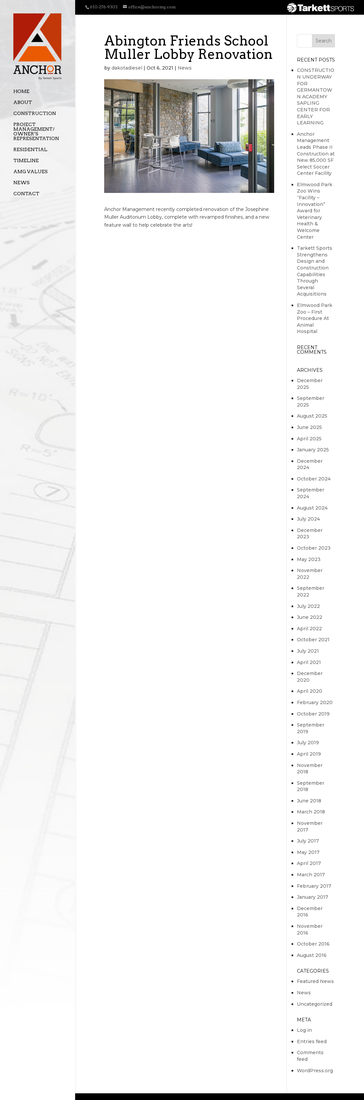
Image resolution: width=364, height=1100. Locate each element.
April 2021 (309, 662)
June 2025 (309, 427)
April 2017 (309, 863)
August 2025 (312, 416)
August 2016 (312, 955)
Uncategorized (314, 1004)
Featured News (315, 981)
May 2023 (309, 559)
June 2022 (309, 617)
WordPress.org (315, 1071)
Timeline (26, 160)
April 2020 (309, 691)
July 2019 (308, 743)
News (21, 182)
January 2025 (313, 450)
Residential (30, 149)
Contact (26, 193)
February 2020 (315, 702)
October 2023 (314, 548)
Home (21, 91)
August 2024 (312, 508)
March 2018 (311, 812)
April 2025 (309, 439)
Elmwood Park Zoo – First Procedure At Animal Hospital (314, 318)
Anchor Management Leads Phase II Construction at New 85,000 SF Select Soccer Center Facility (316, 154)
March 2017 (311, 875)
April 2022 (309, 629)
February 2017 (314, 886)
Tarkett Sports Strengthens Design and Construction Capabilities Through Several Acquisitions (314, 271)
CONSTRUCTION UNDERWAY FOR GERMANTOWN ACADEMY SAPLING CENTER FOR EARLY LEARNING (315, 96)
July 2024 (308, 519)
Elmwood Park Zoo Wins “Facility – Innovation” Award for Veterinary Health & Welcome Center (314, 211)
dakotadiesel (127, 68)
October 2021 (313, 640)
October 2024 (314, 479)
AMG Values (30, 171)
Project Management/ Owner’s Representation (36, 131)
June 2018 (309, 801)
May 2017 (308, 852)
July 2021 (308, 651)
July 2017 (308, 841)
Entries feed (312, 1041)
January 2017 (312, 897)
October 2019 (313, 714)
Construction (34, 113)
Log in (304, 1030)
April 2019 (309, 754)
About (22, 102)
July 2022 (308, 606)
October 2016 (313, 944)
